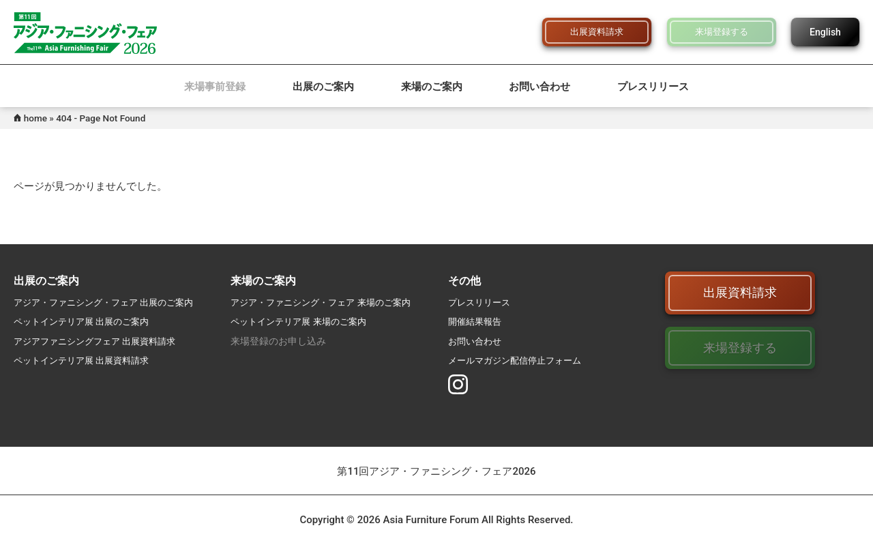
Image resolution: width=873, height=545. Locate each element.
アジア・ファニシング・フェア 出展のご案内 (110, 302)
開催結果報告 (476, 321)
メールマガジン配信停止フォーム (519, 360)
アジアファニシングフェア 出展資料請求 (101, 341)
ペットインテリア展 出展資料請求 (86, 360)
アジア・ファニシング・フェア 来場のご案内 (327, 302)
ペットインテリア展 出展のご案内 (86, 321)
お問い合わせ (539, 86)
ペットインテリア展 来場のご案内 (303, 321)
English (825, 32)
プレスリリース (653, 86)
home (35, 118)
